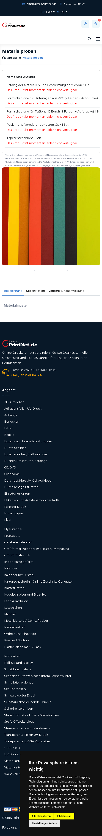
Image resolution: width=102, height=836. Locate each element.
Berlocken (11, 421)
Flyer (8, 519)
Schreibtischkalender (19, 682)
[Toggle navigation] (98, 39)
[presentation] (34, 269)
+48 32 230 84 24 (72, 4)
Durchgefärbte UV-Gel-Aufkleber (28, 480)
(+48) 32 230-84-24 (26, 375)
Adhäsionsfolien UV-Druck (23, 408)
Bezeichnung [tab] (13, 291)
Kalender (10, 568)
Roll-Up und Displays (19, 662)
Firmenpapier (13, 513)
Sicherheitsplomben (18, 708)
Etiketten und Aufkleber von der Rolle (32, 500)
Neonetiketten (14, 627)
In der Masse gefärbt (19, 562)
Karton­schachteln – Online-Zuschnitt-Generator (38, 581)
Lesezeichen (13, 607)
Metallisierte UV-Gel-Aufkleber (26, 620)
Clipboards (11, 474)
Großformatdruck (17, 555)
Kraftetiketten (14, 588)
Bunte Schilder (15, 448)
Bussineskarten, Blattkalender (25, 454)
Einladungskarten (17, 493)
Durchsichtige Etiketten (21, 487)
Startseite (10, 57)
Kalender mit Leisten (19, 575)
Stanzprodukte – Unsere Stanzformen (31, 715)
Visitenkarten (13, 761)
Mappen (10, 614)
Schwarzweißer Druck (20, 695)
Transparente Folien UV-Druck (26, 734)
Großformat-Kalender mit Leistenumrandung (36, 549)
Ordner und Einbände (20, 634)
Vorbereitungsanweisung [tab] (66, 291)
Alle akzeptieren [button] (41, 816)
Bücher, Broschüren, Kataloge (25, 461)
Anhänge (10, 415)
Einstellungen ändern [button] (44, 823)
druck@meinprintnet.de (39, 4)
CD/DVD (10, 467)
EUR (47, 12)
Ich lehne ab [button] (64, 816)
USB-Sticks (12, 748)
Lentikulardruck (16, 601)
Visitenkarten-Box (17, 767)
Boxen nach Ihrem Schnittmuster (28, 441)
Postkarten (12, 656)
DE (61, 12)
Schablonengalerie (17, 669)
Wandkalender (15, 774)
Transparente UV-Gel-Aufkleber (27, 741)
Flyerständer (13, 529)
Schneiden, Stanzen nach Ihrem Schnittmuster (37, 676)
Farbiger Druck (15, 506)
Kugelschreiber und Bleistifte (25, 594)
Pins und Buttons (17, 640)
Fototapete (12, 535)
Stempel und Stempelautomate (27, 728)
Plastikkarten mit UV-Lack (22, 647)
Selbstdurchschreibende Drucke (27, 702)
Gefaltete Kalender (18, 542)
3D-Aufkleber (14, 402)
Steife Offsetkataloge (19, 721)
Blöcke (9, 434)
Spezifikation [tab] (35, 291)
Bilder (8, 428)
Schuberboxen (15, 689)
